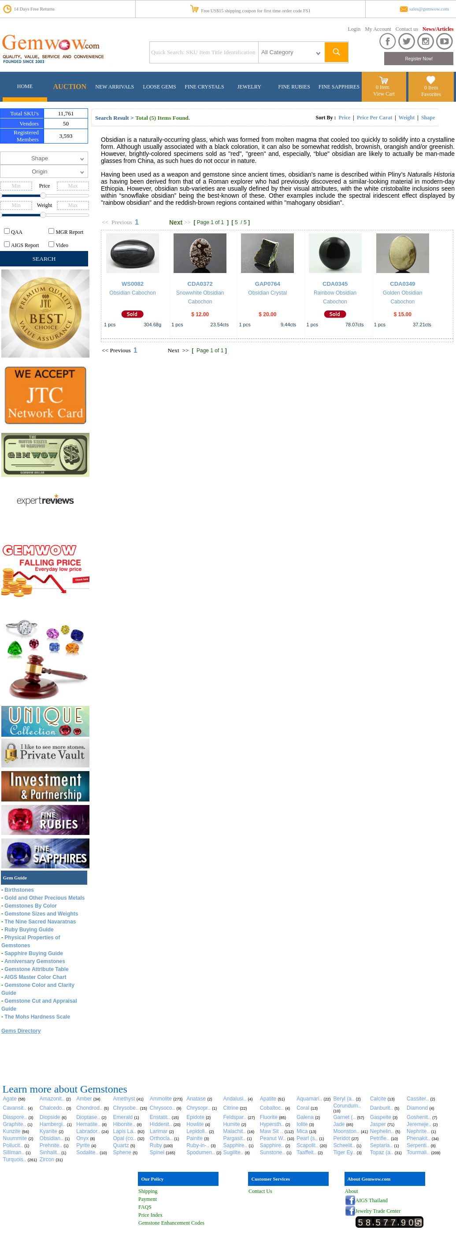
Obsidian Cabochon (132, 293)
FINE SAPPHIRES (339, 87)
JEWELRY (249, 87)
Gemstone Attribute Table (36, 969)
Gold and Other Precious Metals (44, 898)
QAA (16, 232)
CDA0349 (402, 284)
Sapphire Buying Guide (33, 953)
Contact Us (260, 1191)
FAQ (143, 1207)
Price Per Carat (374, 117)
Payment (147, 1199)
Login (354, 29)
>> (187, 222)
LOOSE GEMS (159, 87)
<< (105, 222)
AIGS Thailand (372, 1200)
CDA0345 (335, 284)
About (351, 1191)
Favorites (431, 94)
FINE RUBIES (294, 87)
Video (62, 245)
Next (175, 222)
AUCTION (70, 86)
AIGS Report (25, 245)
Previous (121, 222)
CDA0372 (200, 284)
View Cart (384, 94)
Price (344, 117)
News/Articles (438, 29)
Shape (428, 117)
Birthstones (19, 890)
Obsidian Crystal (267, 293)
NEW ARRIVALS (114, 87)
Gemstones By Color (30, 906)
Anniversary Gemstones (34, 961)
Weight (407, 117)
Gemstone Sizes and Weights (41, 914)
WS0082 (133, 284)
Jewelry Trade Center (378, 1211)
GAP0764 (267, 284)
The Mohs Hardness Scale (37, 1017)
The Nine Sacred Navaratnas (40, 922)
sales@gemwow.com (429, 9)
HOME (25, 86)
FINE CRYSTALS (204, 87)
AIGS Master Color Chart (35, 977)
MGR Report (69, 232)
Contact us (407, 29)
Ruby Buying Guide (28, 930)
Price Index (150, 1215)
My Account (378, 29)
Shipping (147, 1191)
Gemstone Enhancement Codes (171, 1223)
